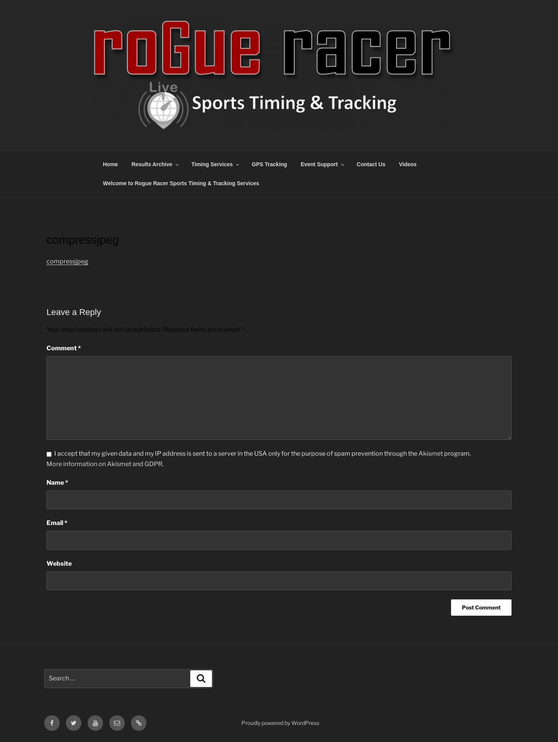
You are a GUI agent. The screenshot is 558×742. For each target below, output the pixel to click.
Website (59, 563)
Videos (408, 164)
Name (57, 482)
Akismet (430, 453)
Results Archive (155, 164)
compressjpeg (67, 261)
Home (110, 164)
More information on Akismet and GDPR (104, 464)
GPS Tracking (269, 164)
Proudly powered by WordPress (280, 723)
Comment (63, 348)
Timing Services (215, 164)
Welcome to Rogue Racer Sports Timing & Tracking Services (181, 183)
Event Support (323, 164)
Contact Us (371, 164)
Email (56, 523)
